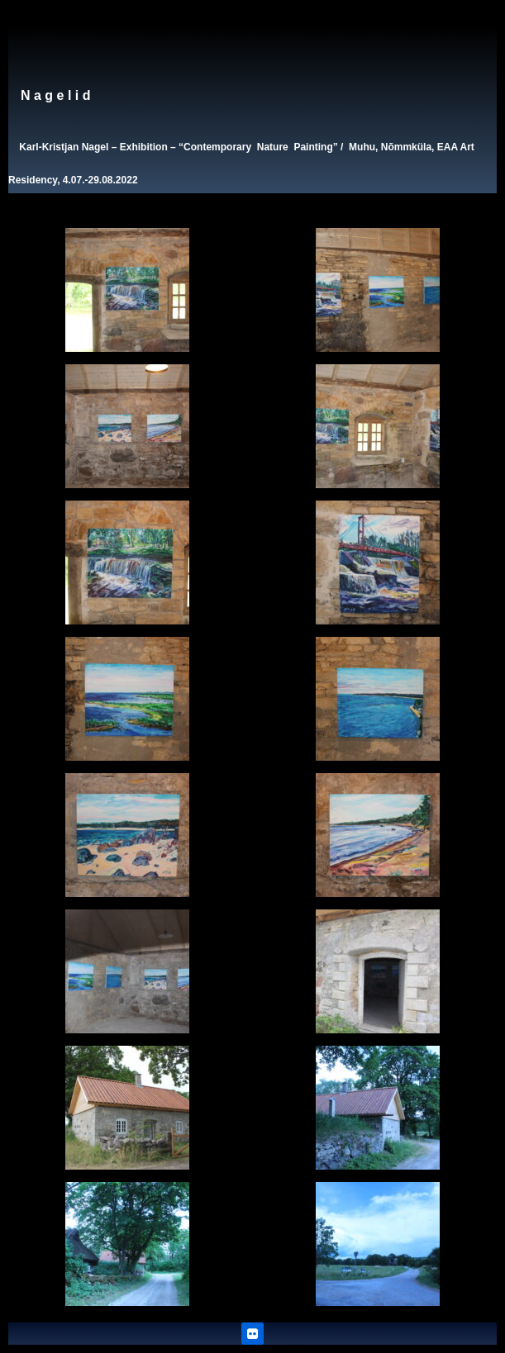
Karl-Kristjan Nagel (63, 147)
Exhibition (144, 147)
